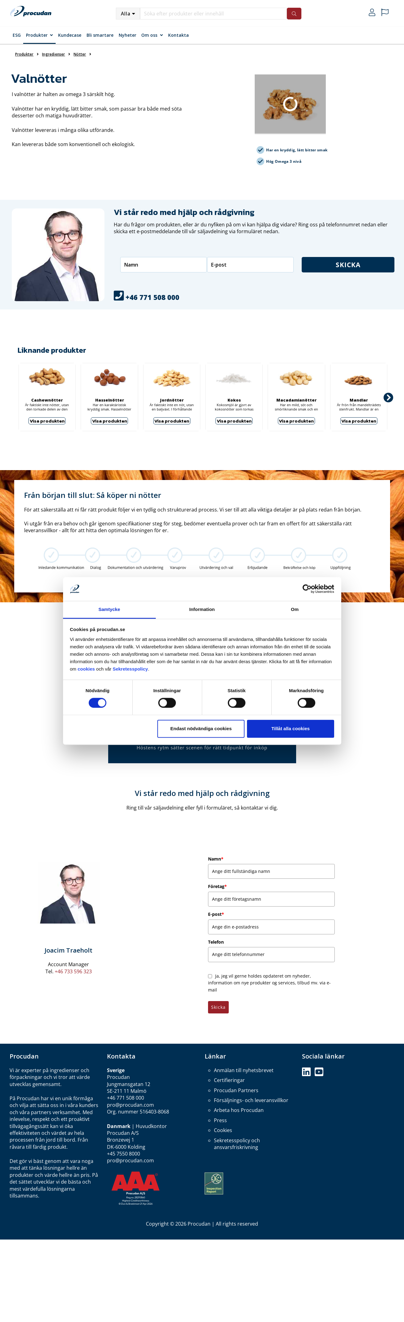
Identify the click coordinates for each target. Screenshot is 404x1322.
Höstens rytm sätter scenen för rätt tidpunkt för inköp (202, 747)
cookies (87, 669)
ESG (17, 35)
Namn (215, 859)
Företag (217, 886)
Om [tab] (295, 609)
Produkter (37, 35)
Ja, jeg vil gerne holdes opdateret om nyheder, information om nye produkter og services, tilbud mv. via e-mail (269, 983)
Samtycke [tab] (109, 609)
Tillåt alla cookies (290, 728)
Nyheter (127, 35)
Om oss (149, 35)
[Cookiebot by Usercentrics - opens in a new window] (307, 589)
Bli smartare (100, 35)
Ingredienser (53, 54)
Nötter (80, 54)
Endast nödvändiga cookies (201, 728)
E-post (216, 914)
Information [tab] (202, 609)
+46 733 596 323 (73, 971)
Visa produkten (47, 420)
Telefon (216, 942)
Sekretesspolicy (130, 669)
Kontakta (178, 35)
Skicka (348, 264)
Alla (125, 13)
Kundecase (69, 35)
